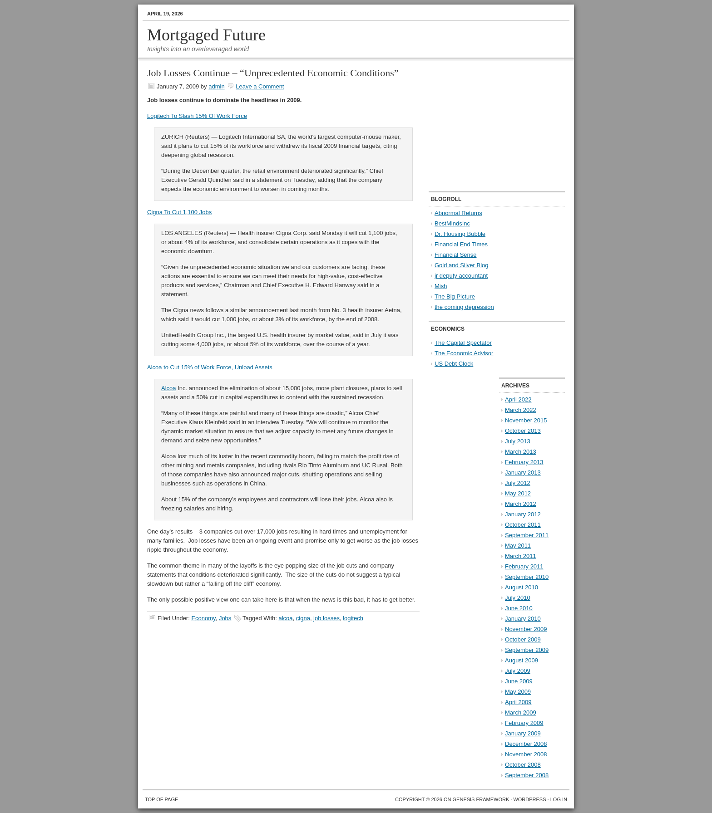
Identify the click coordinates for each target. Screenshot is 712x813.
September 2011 (527, 535)
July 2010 (517, 597)
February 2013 (524, 462)
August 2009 (521, 660)
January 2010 (523, 618)
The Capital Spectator (463, 342)
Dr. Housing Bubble (460, 233)
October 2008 (523, 764)
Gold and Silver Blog (462, 265)
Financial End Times (461, 244)
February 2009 (524, 723)
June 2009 (519, 681)
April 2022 (518, 399)
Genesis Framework (481, 799)
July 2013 (517, 441)
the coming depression (464, 307)
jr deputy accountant (461, 275)
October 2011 (523, 524)
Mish (441, 286)
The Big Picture (455, 296)
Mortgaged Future (206, 35)
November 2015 (526, 420)
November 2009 (526, 629)
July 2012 (517, 483)
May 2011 (518, 545)
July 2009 (517, 670)
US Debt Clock (454, 363)
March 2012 (520, 503)
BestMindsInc (452, 223)
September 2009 (527, 649)
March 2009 (520, 712)
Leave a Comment (260, 86)
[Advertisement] (485, 125)
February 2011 (524, 566)
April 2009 (518, 702)
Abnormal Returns (458, 213)
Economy (203, 618)
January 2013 (523, 472)
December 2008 (526, 743)
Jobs (225, 618)
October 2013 (523, 430)
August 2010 (521, 587)
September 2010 (527, 576)
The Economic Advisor (464, 353)
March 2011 (520, 556)
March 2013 (520, 451)
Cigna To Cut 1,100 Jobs (179, 212)
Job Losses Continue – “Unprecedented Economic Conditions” (273, 72)
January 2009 (523, 733)
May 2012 (518, 493)
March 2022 (520, 409)
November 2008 (526, 754)
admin (216, 86)
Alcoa (168, 388)
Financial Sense (456, 254)
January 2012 (523, 514)
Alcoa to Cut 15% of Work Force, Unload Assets (209, 367)
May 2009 (518, 691)
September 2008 (527, 775)
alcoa (285, 618)
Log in (558, 799)
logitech (353, 618)
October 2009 (523, 639)
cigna (303, 618)
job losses (326, 618)
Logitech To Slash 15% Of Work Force (197, 116)
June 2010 (519, 608)
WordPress (529, 799)
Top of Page (161, 799)
